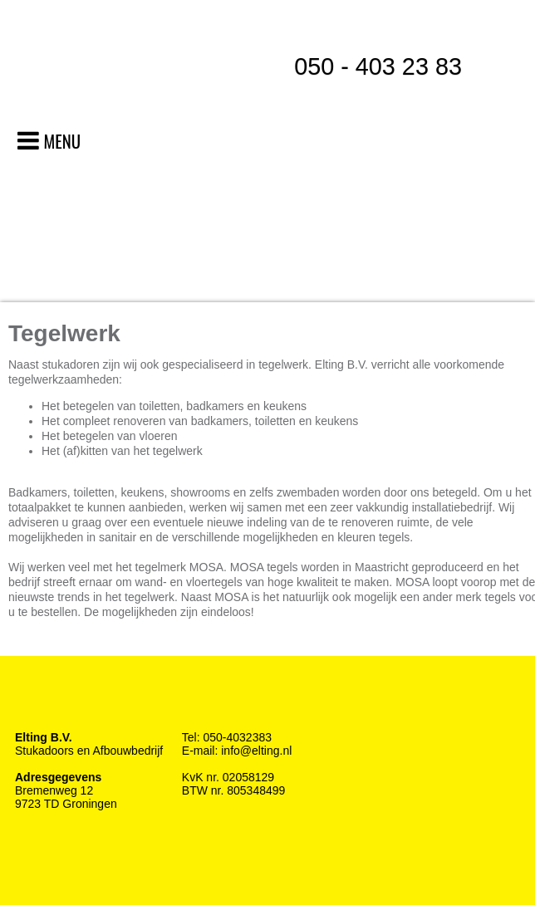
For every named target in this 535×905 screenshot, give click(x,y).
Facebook (27, 703)
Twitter (61, 703)
